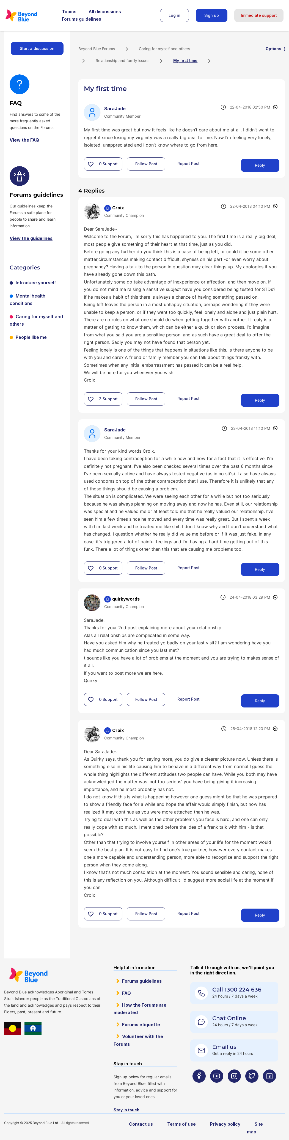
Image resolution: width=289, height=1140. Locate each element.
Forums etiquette (141, 1024)
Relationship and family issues (122, 60)
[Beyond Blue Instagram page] (234, 1087)
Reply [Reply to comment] (260, 400)
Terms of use (181, 1124)
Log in (174, 15)
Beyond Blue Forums (28, 15)
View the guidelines (31, 238)
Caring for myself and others (164, 48)
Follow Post (146, 163)
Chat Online (229, 1018)
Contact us (141, 1124)
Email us (224, 1047)
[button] (91, 164)
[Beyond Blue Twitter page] (252, 1087)
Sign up (211, 15)
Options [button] (273, 48)
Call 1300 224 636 (237, 989)
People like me (31, 337)
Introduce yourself (36, 282)
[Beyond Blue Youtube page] (216, 1087)
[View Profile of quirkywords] (126, 599)
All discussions (105, 11)
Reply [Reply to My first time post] (260, 165)
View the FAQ (24, 140)
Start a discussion (37, 48)
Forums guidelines (81, 19)
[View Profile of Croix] (118, 207)
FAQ (126, 993)
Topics (69, 11)
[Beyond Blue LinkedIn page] (269, 1087)
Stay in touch (126, 1109)
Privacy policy (225, 1124)
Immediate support (259, 15)
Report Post (188, 163)
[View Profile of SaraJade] (115, 108)
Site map (255, 1127)
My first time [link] (185, 60)
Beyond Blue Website (28, 975)
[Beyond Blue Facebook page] (199, 1087)
